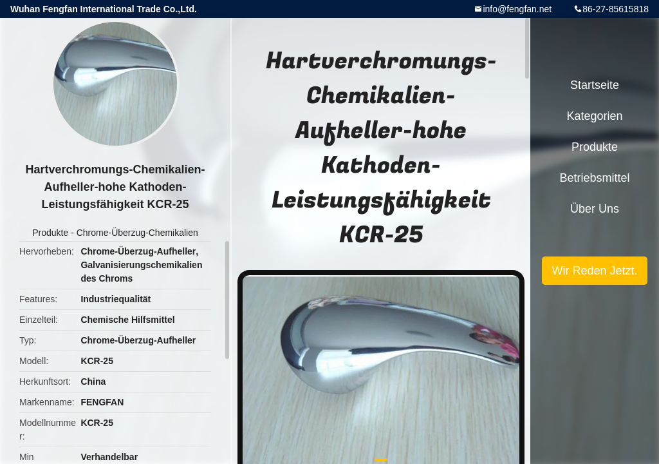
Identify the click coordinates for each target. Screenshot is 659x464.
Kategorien (594, 116)
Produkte (50, 232)
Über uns (594, 208)
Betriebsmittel (594, 177)
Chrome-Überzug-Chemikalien (137, 232)
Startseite (594, 85)
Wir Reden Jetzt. (594, 270)
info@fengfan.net (517, 9)
